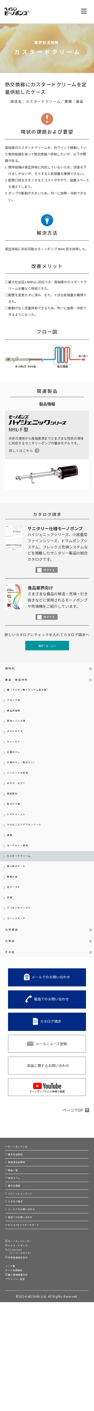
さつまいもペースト (23, 948)
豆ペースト (16, 924)
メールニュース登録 (51, 1091)
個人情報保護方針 (23, 1380)
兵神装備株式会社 (23, 1356)
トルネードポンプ (23, 1338)
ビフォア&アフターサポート (31, 1312)
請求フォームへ (47, 646)
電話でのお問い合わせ (51, 1047)
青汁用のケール (20, 900)
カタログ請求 (50, 1069)
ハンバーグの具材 (21, 791)
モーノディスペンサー (26, 1332)
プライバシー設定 (19, 1386)
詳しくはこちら (21, 450)
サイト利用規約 (17, 1373)
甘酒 (10, 936)
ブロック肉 (16, 707)
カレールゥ (16, 755)
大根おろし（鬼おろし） (27, 779)
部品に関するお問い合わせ (48, 1113)
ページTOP (73, 1158)
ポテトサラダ (18, 743)
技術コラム (18, 1243)
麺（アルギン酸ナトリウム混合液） (36, 695)
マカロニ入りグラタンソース (30, 852)
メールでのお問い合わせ (51, 1025)
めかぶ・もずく (20, 803)
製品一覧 (16, 1231)
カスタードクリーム (23, 888)
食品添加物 (16, 719)
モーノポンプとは (23, 1196)
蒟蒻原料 (14, 815)
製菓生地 (14, 912)
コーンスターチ (19, 960)
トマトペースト (19, 839)
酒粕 (10, 864)
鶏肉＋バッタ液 (20, 731)
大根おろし (16, 767)
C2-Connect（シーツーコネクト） (27, 1347)
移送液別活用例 (22, 1220)
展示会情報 (18, 1254)
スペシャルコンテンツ (27, 1266)
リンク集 (12, 1367)
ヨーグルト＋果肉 (21, 876)
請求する (51, 569)
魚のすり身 (16, 827)
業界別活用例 (20, 1208)
